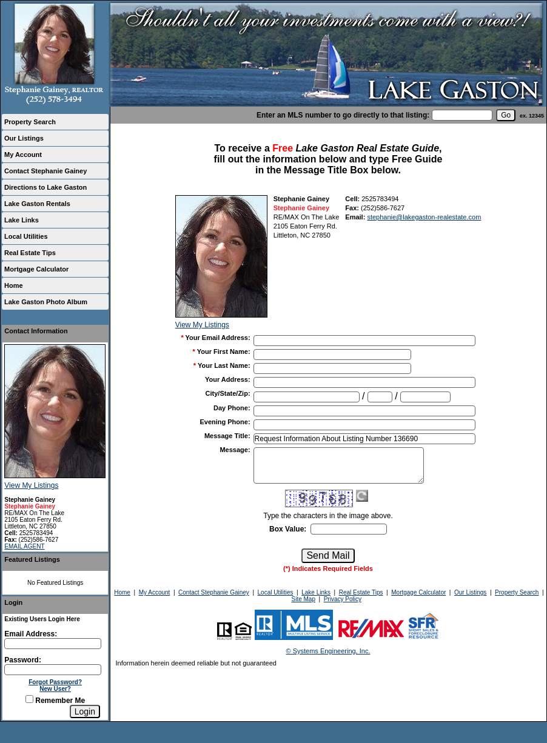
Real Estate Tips (30, 252)
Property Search (30, 121)
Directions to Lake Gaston (45, 187)
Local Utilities (26, 236)
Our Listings (24, 138)
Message (235, 449)
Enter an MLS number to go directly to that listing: (343, 115)
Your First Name (223, 351)
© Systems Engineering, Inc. (328, 651)
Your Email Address (218, 337)
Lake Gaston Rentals (37, 203)
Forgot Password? (55, 682)
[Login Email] (52, 643)
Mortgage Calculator (36, 269)
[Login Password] (52, 669)
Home (13, 285)
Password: (22, 660)
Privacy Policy (342, 599)
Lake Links (21, 220)
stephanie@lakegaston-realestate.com (424, 217)
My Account (23, 154)
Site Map (303, 599)
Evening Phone (225, 421)
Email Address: (30, 634)
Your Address (227, 379)
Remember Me (55, 700)
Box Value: (287, 529)
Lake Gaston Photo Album (45, 301)
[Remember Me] (29, 699)
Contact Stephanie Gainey (45, 171)
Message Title (227, 435)
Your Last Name (224, 365)
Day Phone (231, 407)
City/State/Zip (228, 393)
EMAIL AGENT (24, 546)
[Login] (85, 711)
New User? (55, 688)
